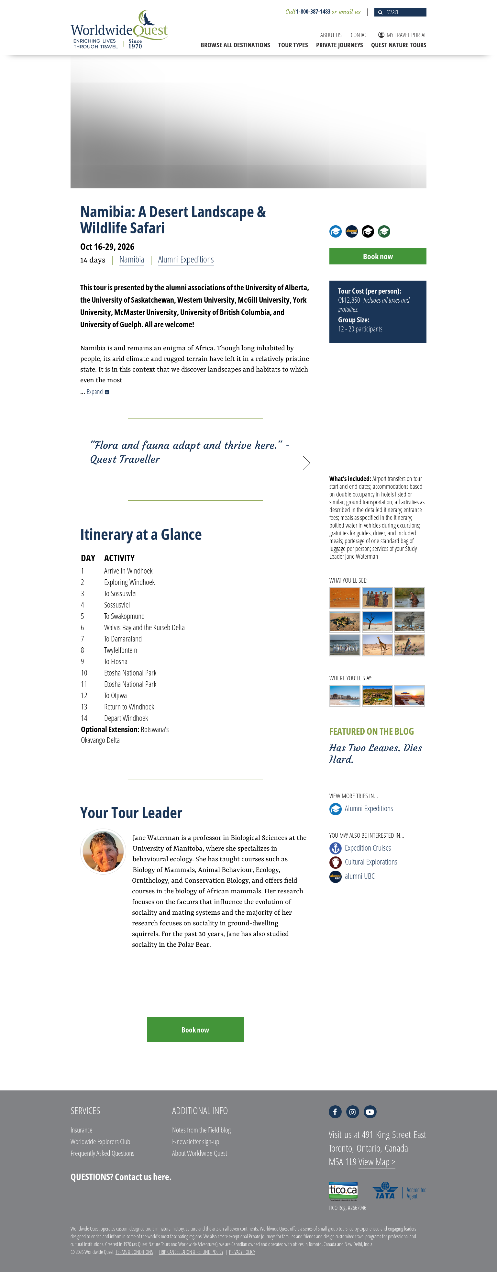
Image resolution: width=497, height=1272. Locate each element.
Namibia (131, 259)
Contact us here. (143, 1176)
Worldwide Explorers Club (100, 1141)
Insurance (82, 1129)
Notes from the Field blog (201, 1129)
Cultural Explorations (363, 862)
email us (350, 11)
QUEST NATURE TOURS (398, 44)
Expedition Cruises (360, 848)
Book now (195, 1029)
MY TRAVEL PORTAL (402, 34)
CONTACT (360, 34)
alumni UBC (352, 876)
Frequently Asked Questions (102, 1153)
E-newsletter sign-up (195, 1141)
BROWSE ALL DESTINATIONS (235, 44)
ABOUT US (331, 34)
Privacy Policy (242, 1251)
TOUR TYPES (293, 44)
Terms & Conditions (134, 1251)
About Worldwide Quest (199, 1153)
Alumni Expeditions (186, 259)
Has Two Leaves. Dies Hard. (375, 753)
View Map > (377, 1161)
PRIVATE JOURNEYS (339, 44)
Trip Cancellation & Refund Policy (191, 1251)
